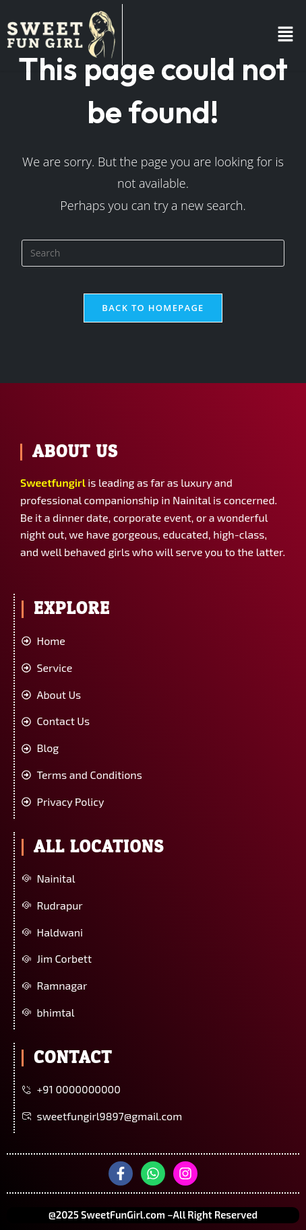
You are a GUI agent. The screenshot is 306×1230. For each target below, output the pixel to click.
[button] (285, 34)
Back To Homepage (153, 308)
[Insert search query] (153, 253)
